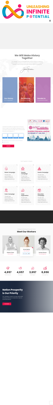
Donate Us (41, 98)
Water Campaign (10, 172)
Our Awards (7, 303)
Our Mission (25, 98)
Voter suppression (24, 194)
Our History (8, 98)
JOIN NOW (8, 145)
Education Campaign (41, 194)
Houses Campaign (24, 173)
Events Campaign (43, 172)
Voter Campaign (10, 194)
